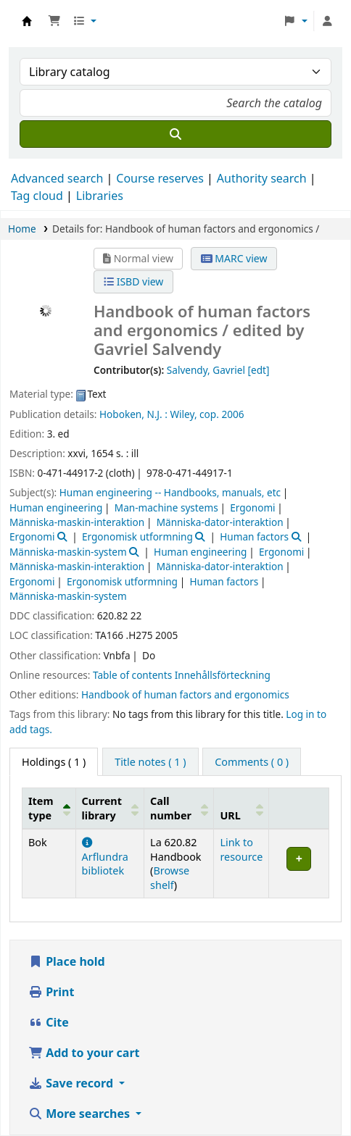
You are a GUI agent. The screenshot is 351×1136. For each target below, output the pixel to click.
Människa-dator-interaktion (220, 522)
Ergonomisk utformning (137, 536)
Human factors (254, 536)
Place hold (66, 961)
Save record (72, 1083)
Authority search (262, 178)
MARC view (234, 258)
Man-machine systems (166, 507)
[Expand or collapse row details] (299, 864)
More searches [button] (80, 1114)
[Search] (175, 134)
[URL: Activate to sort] (241, 808)
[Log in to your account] (327, 21)
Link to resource (241, 849)
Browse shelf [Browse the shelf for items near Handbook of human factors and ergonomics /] (169, 877)
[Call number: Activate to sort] (179, 808)
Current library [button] (102, 808)
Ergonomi (252, 507)
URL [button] (230, 815)
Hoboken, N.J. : (133, 414)
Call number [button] (170, 808)
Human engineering (55, 507)
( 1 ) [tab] (54, 762)
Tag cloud (37, 196)
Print (51, 992)
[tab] (150, 762)
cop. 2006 (221, 414)
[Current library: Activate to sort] (109, 808)
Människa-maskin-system (68, 552)
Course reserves (160, 178)
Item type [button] (40, 808)
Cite (48, 1022)
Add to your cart (84, 1053)
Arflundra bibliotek (105, 857)
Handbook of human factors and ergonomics (185, 694)
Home (22, 228)
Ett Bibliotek (27, 21)
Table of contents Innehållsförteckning (182, 675)
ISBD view (133, 281)
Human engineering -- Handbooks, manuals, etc (170, 492)
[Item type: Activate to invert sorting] (49, 808)
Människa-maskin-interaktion (76, 522)
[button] (54, 21)
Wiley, (183, 414)
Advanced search (57, 178)
